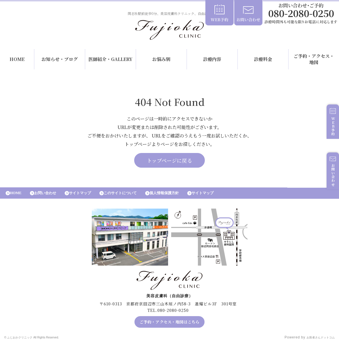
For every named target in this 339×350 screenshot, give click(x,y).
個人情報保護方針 (186, 197)
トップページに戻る (169, 163)
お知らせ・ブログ (60, 60)
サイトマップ (90, 197)
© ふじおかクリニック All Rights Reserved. (41, 343)
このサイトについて (136, 197)
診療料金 (263, 60)
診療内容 (212, 60)
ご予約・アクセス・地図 (314, 60)
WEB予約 (330, 133)
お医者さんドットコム (316, 343)
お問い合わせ (330, 182)
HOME (17, 60)
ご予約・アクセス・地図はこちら (169, 327)
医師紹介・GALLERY (110, 60)
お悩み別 (161, 60)
